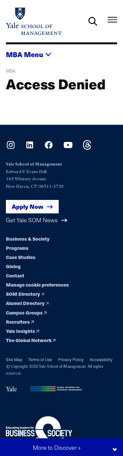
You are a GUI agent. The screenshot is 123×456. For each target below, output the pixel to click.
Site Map (14, 359)
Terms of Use (40, 359)
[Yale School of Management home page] (34, 21)
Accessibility (101, 359)
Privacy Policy (71, 359)
